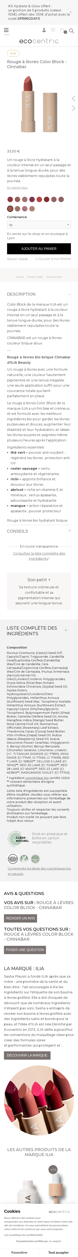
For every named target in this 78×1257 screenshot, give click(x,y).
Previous (74, 98)
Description (21, 294)
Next (74, 108)
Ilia (13, 53)
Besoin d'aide (17, 259)
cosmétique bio (37, 778)
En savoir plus (17, 187)
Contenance (17, 217)
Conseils (17, 531)
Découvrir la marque (27, 1055)
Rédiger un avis (20, 918)
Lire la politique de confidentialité (23, 1235)
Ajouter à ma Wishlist (55, 259)
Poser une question (25, 950)
